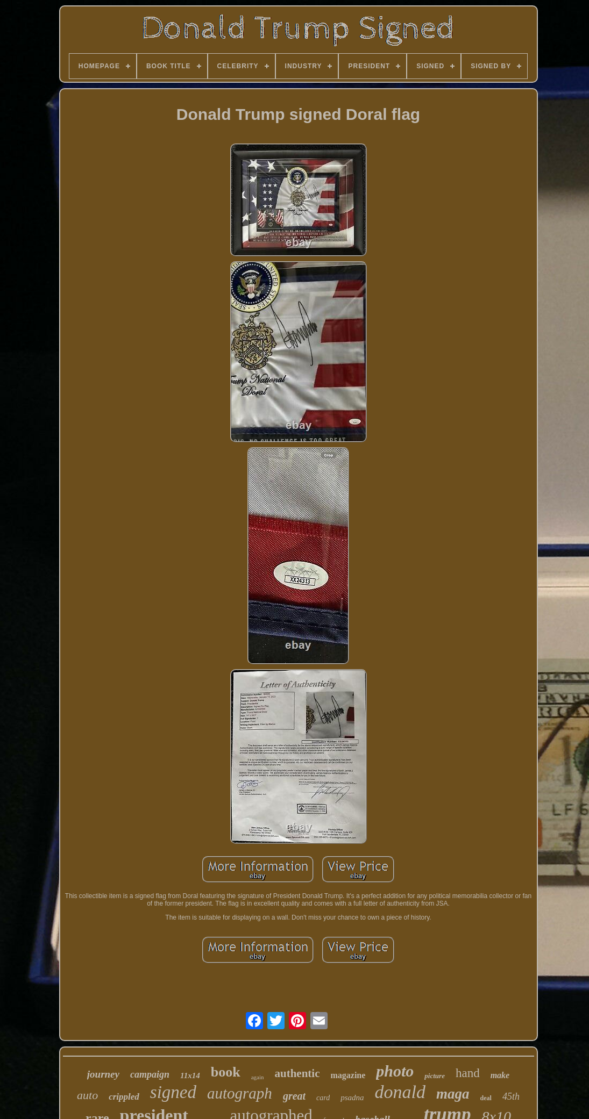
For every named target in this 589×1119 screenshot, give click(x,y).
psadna (352, 1097)
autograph (239, 1093)
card (323, 1098)
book (225, 1072)
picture (434, 1076)
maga (453, 1094)
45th (511, 1096)
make (500, 1075)
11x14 (190, 1075)
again (257, 1077)
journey (103, 1074)
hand (468, 1073)
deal (486, 1098)
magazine (347, 1075)
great (294, 1096)
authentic (297, 1073)
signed (173, 1092)
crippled (124, 1097)
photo (395, 1071)
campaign (149, 1074)
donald (400, 1092)
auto (87, 1095)
